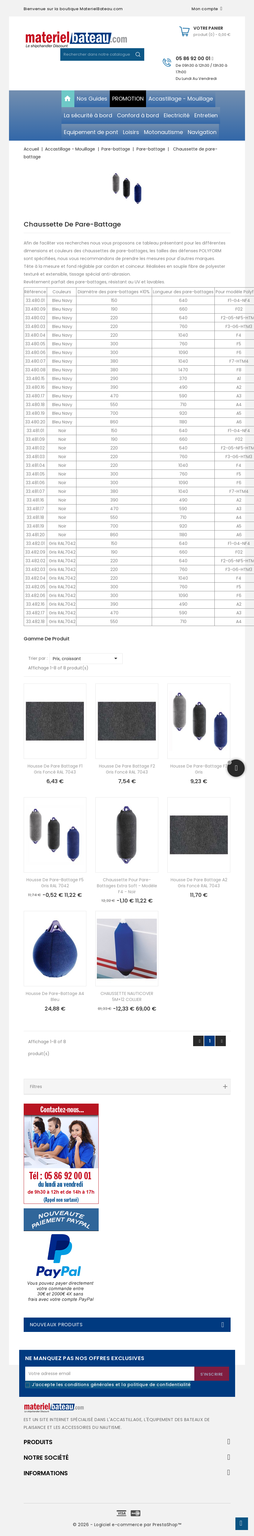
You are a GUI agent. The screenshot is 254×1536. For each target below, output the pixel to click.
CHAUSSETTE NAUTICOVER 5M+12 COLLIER (126, 996)
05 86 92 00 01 (195, 58)
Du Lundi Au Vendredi (196, 78)
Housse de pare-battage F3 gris (199, 769)
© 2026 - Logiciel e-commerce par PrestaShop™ (127, 1525)
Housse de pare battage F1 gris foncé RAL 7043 (55, 769)
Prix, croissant (86, 658)
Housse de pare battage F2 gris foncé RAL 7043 (127, 769)
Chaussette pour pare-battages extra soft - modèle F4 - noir (127, 886)
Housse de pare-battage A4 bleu (55, 996)
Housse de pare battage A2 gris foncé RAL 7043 (199, 883)
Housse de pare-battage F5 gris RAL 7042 (55, 883)
